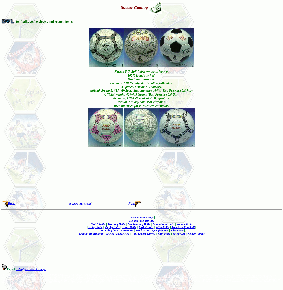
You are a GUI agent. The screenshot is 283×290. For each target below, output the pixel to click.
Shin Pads (164, 233)
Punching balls (109, 230)
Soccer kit (127, 230)
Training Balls (116, 224)
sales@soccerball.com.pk (31, 269)
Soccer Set (179, 233)
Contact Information (91, 233)
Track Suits (142, 230)
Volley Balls (95, 227)
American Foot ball (183, 227)
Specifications (160, 230)
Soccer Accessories (117, 233)
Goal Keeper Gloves (143, 233)
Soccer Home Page (79, 203)
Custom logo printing (141, 220)
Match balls (98, 224)
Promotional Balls (163, 224)
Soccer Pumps (196, 233)
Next (131, 203)
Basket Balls (146, 227)
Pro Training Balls (139, 224)
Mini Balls (162, 227)
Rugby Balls (112, 227)
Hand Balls (129, 227)
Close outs (177, 230)
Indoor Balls (184, 224)
